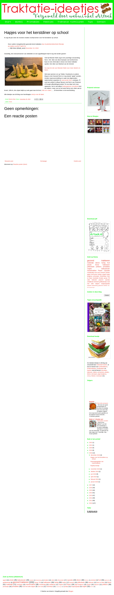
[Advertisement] (98, 55)
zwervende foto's (66, 80)
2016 (91, 487)
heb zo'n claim (46, 90)
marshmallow (91, 270)
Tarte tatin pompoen (102, 403)
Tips (90, 22)
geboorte (100, 285)
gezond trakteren (98, 260)
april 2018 (94, 476)
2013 (91, 495)
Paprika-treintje (94, 465)
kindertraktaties (91, 368)
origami (104, 274)
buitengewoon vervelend (70, 86)
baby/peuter (105, 269)
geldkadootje (103, 281)
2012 (91, 498)
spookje (107, 280)
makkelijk (90, 263)
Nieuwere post (9, 161)
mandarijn (95, 278)
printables (106, 267)
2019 (91, 450)
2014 (91, 493)
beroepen (94, 374)
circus (89, 376)
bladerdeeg (95, 285)
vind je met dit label (37, 94)
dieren (97, 263)
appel (88, 274)
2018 (91, 453)
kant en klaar (100, 582)
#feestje (61, 44)
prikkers (98, 267)
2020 (91, 447)
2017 (91, 485)
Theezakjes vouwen (102, 420)
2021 (91, 445)
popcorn (101, 280)
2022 (91, 442)
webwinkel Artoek (102, 364)
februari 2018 (95, 479)
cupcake (107, 270)
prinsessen (101, 372)
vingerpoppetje (105, 283)
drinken (105, 285)
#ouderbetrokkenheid (51, 44)
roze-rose (97, 272)
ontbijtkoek (90, 281)
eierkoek (96, 281)
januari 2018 (94, 482)
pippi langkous (102, 374)
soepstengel (91, 287)
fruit (108, 263)
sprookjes (104, 370)
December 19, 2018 (32, 48)
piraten (108, 272)
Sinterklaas (103, 276)
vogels (89, 269)
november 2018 (95, 469)
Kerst (10, 101)
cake (88, 280)
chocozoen (94, 274)
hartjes (100, 274)
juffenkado (90, 267)
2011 (91, 500)
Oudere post (77, 161)
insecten (102, 272)
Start (8, 22)
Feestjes (48, 22)
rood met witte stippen (28, 586)
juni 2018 (93, 474)
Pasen (100, 270)
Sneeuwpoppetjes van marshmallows (96, 462)
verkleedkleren (103, 366)
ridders (95, 372)
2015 (91, 490)
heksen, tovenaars (96, 376)
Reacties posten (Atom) (20, 164)
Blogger (71, 591)
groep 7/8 (107, 278)
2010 (91, 503)
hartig (103, 263)
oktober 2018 (95, 471)
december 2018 (95, 455)
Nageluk (91, 401)
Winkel (19, 22)
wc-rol (92, 586)
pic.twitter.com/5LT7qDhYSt (17, 46)
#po (43, 44)
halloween (106, 265)
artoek (89, 265)
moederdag (90, 272)
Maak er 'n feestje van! (96, 419)
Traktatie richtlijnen (71, 22)
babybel (89, 285)
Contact (101, 22)
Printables (33, 22)
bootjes (101, 278)
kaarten (89, 370)
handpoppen (100, 368)
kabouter (94, 280)
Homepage (43, 161)
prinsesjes (96, 276)
